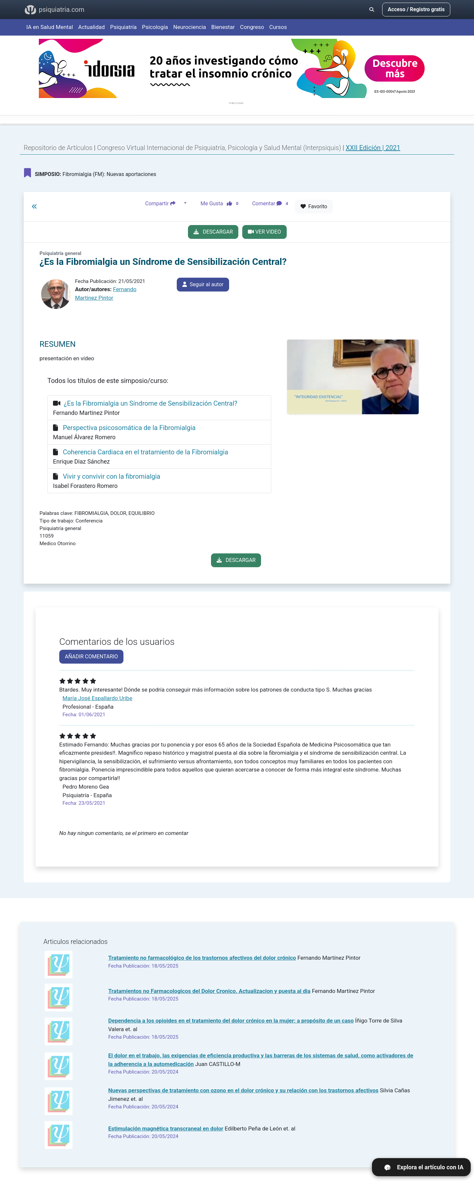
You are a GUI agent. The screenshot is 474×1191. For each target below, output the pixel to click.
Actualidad (91, 27)
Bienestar (223, 27)
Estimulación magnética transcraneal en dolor (166, 1128)
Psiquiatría (123, 27)
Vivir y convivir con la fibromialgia (111, 476)
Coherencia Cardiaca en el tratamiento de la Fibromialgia (145, 452)
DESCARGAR (213, 232)
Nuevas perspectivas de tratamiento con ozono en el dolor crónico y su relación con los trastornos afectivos (243, 1090)
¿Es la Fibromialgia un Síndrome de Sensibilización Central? (150, 403)
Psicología (155, 27)
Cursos (278, 27)
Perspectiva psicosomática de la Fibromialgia (129, 428)
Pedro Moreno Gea (86, 786)
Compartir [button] (164, 203)
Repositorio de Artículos (58, 148)
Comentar (271, 203)
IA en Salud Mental (49, 27)
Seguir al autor (203, 284)
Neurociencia (189, 27)
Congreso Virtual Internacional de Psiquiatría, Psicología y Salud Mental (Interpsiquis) (220, 148)
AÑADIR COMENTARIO (91, 656)
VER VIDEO (264, 232)
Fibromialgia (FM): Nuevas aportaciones (90, 172)
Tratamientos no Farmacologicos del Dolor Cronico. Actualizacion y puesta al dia (209, 991)
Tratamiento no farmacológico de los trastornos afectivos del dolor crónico (202, 957)
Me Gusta (221, 203)
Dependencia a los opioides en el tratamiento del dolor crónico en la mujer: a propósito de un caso (231, 1020)
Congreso (252, 27)
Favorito (314, 206)
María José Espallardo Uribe (97, 698)
